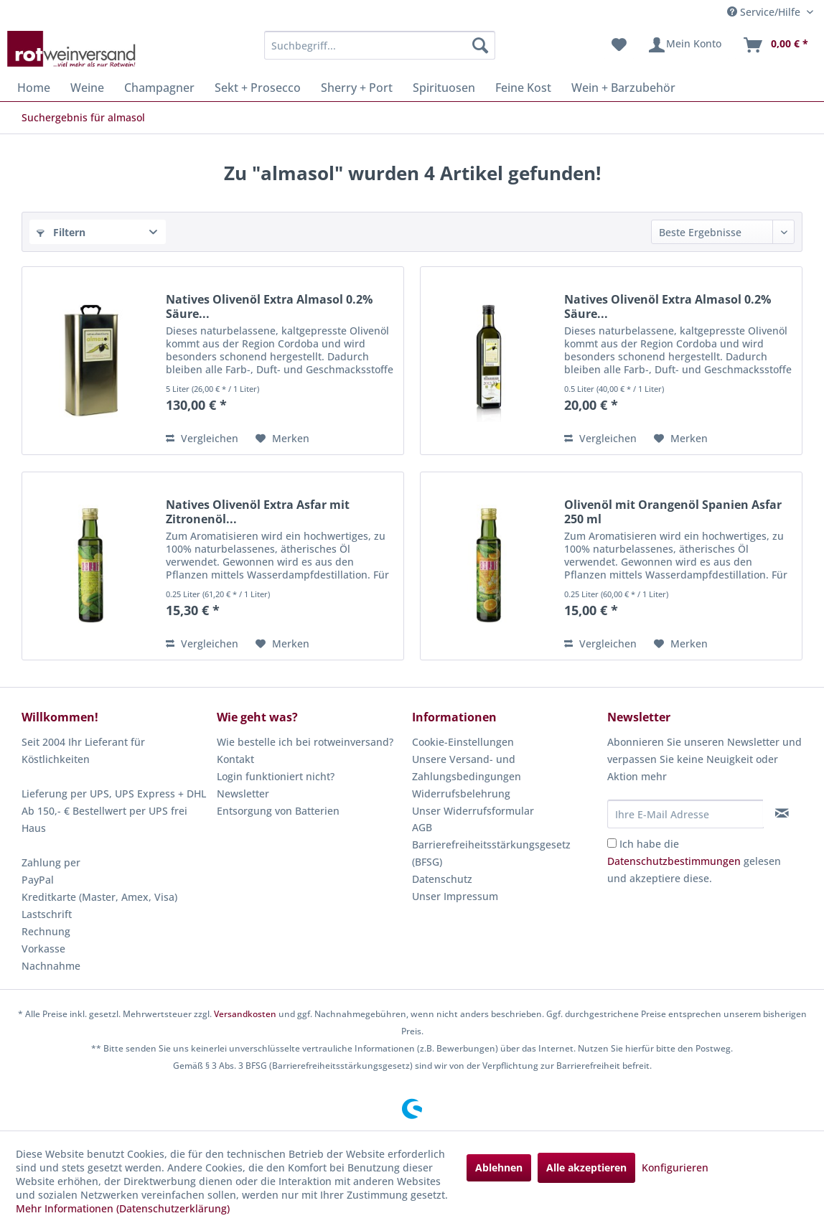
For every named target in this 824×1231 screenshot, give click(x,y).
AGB (422, 827)
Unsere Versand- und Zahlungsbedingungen (466, 767)
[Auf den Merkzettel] (282, 438)
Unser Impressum (455, 896)
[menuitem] (379, 45)
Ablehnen (499, 1167)
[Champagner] (159, 87)
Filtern (61, 232)
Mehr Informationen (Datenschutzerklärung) (123, 1208)
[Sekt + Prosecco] (258, 87)
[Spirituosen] (444, 87)
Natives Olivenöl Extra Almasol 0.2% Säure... (269, 306)
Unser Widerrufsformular (473, 811)
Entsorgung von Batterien (278, 811)
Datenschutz (442, 879)
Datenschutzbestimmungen (674, 861)
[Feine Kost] (523, 87)
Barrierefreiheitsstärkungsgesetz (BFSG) (491, 853)
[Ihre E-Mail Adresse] (685, 814)
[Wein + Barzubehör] (623, 87)
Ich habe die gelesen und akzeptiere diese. (694, 861)
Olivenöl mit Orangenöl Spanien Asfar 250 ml (673, 511)
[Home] (33, 87)
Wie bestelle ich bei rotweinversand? (305, 742)
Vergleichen (202, 438)
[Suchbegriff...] (379, 45)
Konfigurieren (675, 1167)
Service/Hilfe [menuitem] (765, 12)
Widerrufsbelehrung (461, 793)
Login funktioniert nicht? (275, 776)
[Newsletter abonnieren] (782, 813)
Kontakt (235, 759)
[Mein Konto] (684, 45)
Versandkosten (245, 1014)
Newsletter (243, 793)
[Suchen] (480, 45)
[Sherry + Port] (357, 87)
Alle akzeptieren (586, 1167)
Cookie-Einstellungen (463, 742)
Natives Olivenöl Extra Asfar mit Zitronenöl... (258, 511)
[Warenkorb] (775, 45)
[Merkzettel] (619, 45)
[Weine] (87, 87)
